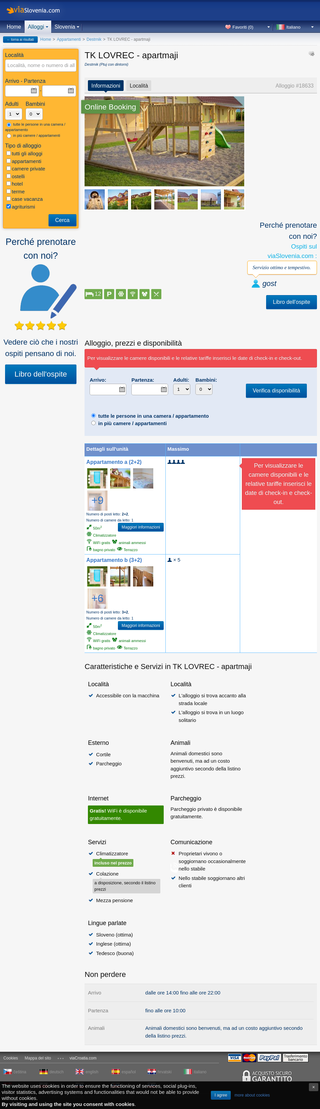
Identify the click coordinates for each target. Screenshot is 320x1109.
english (92, 1072)
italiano (200, 1072)
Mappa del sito (38, 1058)
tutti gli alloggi (24, 153)
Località (139, 86)
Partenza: (142, 380)
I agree (221, 1095)
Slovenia (65, 27)
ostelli (15, 176)
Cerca (62, 220)
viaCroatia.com (82, 1058)
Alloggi (36, 27)
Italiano (293, 27)
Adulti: (181, 380)
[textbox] (41, 65)
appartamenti (23, 161)
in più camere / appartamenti (33, 135)
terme (15, 191)
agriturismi (20, 207)
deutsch (57, 1072)
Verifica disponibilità (276, 390)
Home (14, 27)
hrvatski (164, 1072)
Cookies (10, 1058)
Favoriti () (242, 27)
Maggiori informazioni (141, 527)
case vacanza (24, 199)
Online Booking (110, 107)
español (129, 1072)
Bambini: (206, 380)
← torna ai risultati (20, 39)
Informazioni (105, 86)
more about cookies (252, 1095)
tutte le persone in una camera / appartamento (35, 127)
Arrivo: (98, 380)
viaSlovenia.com (38, 10)
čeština (19, 1072)
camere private (25, 168)
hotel (14, 184)
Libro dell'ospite (40, 374)
